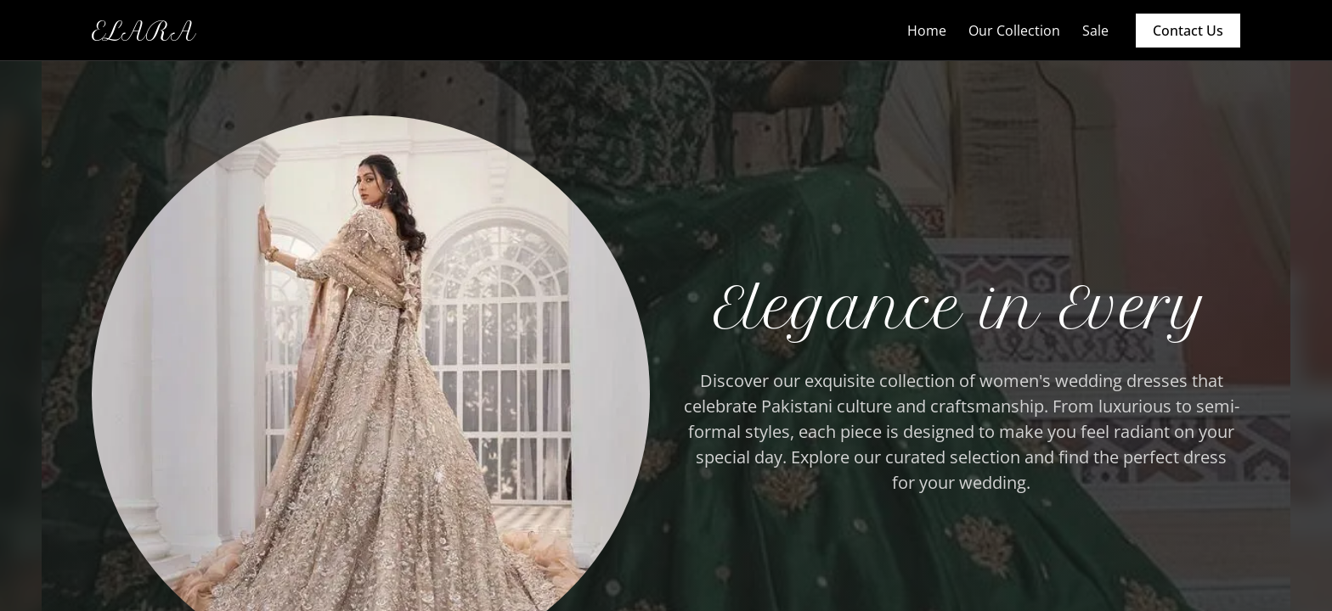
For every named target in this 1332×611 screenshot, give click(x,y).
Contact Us (1188, 30)
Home (926, 30)
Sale (1095, 30)
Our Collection (1014, 30)
